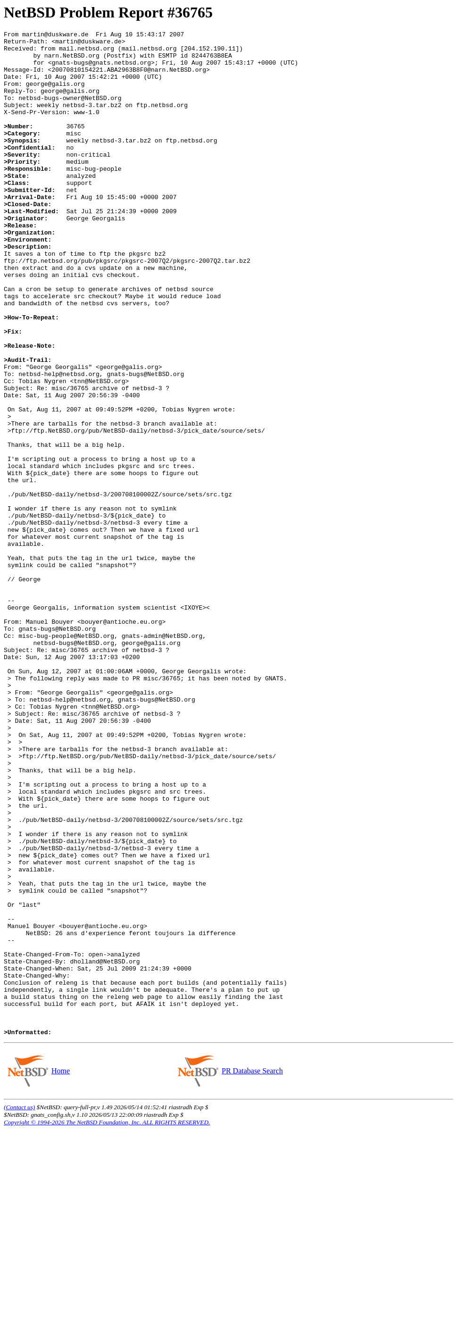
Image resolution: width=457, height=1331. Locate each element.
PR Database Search (252, 1272)
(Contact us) (19, 1308)
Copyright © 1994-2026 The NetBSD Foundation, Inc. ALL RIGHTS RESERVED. (107, 1323)
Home (60, 1272)
